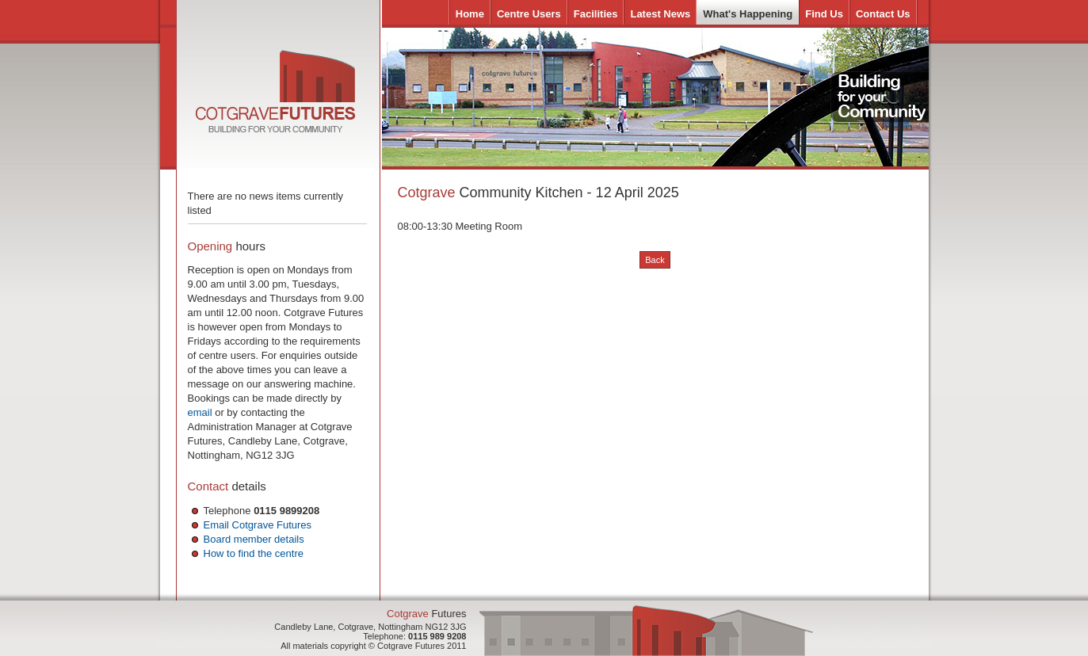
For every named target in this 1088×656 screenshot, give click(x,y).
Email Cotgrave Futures (258, 525)
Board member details (254, 539)
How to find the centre (253, 553)
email (200, 412)
